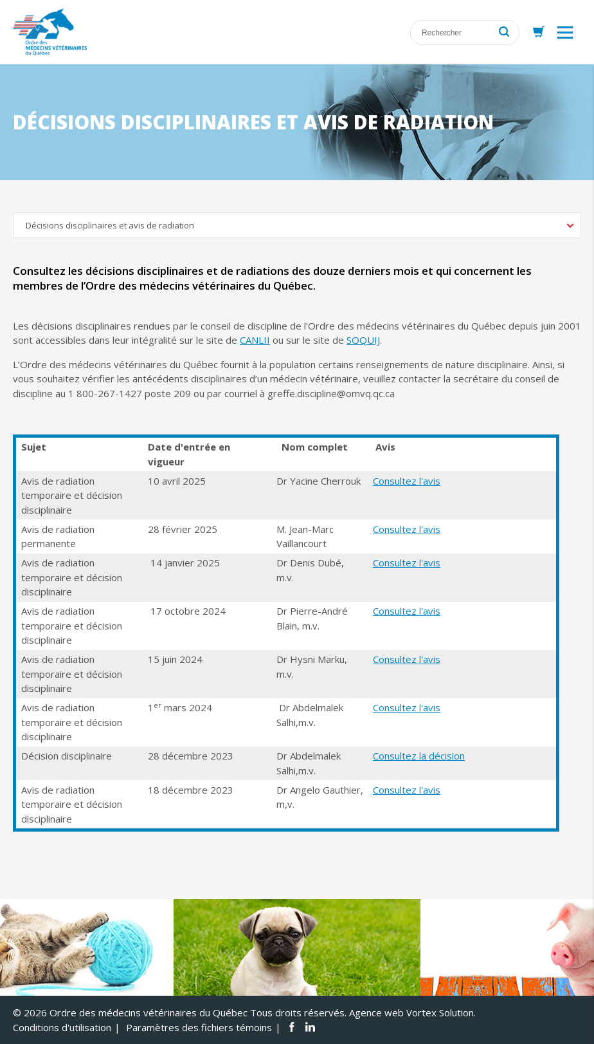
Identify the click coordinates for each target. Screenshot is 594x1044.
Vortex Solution (440, 1012)
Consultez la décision (419, 755)
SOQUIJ (363, 339)
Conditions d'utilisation (62, 1027)
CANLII (255, 339)
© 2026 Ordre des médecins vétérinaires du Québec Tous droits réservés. (179, 1012)
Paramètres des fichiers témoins (199, 1027)
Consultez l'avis (406, 480)
